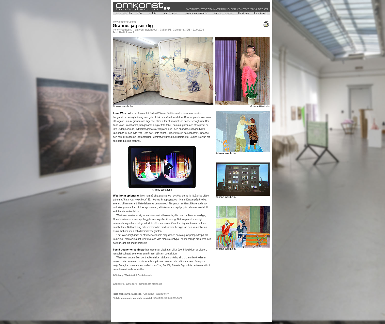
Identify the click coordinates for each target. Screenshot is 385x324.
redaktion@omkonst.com (167, 298)
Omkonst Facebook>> (156, 293)
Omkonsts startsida (150, 284)
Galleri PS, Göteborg (125, 284)
